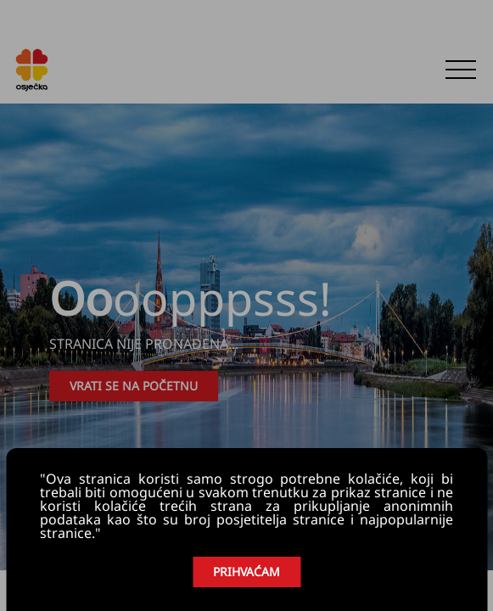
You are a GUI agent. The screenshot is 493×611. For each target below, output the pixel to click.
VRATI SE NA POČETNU (134, 386)
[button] (460, 69)
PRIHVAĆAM (246, 571)
